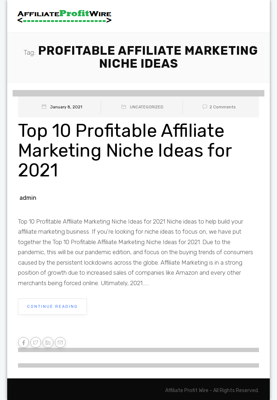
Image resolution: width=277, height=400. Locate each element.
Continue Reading (52, 306)
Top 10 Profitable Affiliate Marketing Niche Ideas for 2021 (125, 150)
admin (27, 197)
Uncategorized (146, 107)
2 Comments (218, 106)
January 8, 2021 (66, 107)
